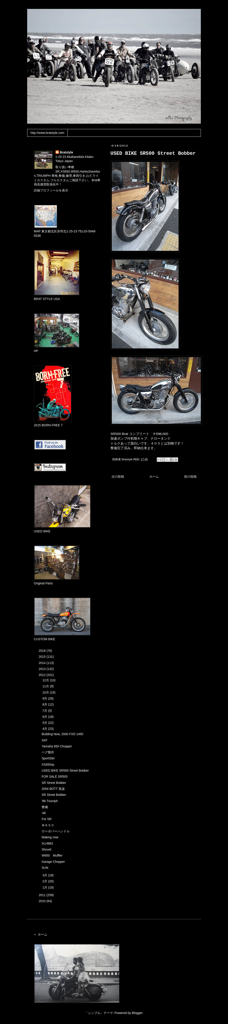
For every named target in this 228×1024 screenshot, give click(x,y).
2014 (43, 663)
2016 (43, 650)
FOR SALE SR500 (54, 776)
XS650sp (48, 764)
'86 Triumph (50, 801)
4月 (45, 728)
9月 (45, 698)
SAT (44, 740)
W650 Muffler (52, 855)
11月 (46, 686)
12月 (46, 680)
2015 (43, 656)
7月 (45, 710)
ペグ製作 (48, 752)
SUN (45, 867)
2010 (43, 901)
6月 (45, 716)
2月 (45, 881)
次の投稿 (118, 476)
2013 (43, 669)
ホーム (154, 476)
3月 (45, 875)
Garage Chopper (53, 861)
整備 (45, 807)
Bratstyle (66, 152)
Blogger (137, 1013)
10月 (46, 692)
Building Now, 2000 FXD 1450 (62, 734)
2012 (43, 675)
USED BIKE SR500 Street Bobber (65, 770)
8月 (45, 704)
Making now (50, 837)
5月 (45, 722)
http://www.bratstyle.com (47, 133)
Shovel (46, 849)
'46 (44, 813)
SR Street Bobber (54, 783)
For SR (46, 819)
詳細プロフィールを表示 (51, 190)
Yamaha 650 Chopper (57, 746)
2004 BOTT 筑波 (53, 789)
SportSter (48, 758)
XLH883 (47, 843)
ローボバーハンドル (56, 831)
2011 (43, 895)
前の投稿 (190, 476)
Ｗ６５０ (48, 825)
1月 (45, 887)
